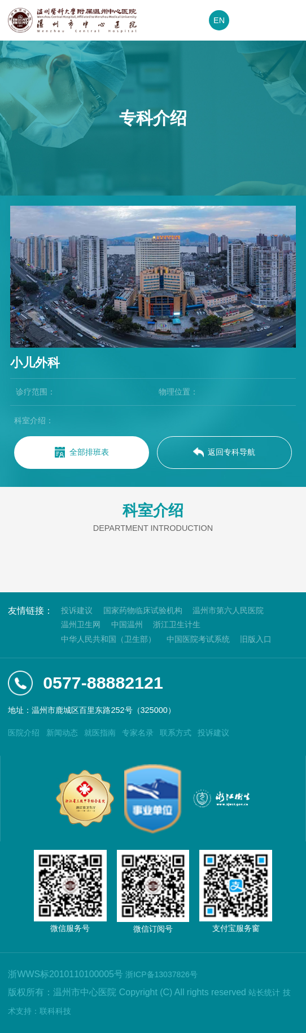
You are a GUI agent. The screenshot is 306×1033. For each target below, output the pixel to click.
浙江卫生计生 (176, 624)
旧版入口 (256, 639)
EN (219, 20)
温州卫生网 (80, 624)
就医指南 (100, 732)
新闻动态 (62, 732)
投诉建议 (77, 610)
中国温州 (127, 624)
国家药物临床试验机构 (142, 610)
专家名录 (138, 732)
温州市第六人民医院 (228, 610)
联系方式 (175, 732)
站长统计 (264, 992)
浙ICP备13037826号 (161, 974)
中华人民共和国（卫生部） (108, 639)
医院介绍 (24, 732)
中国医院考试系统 (198, 639)
